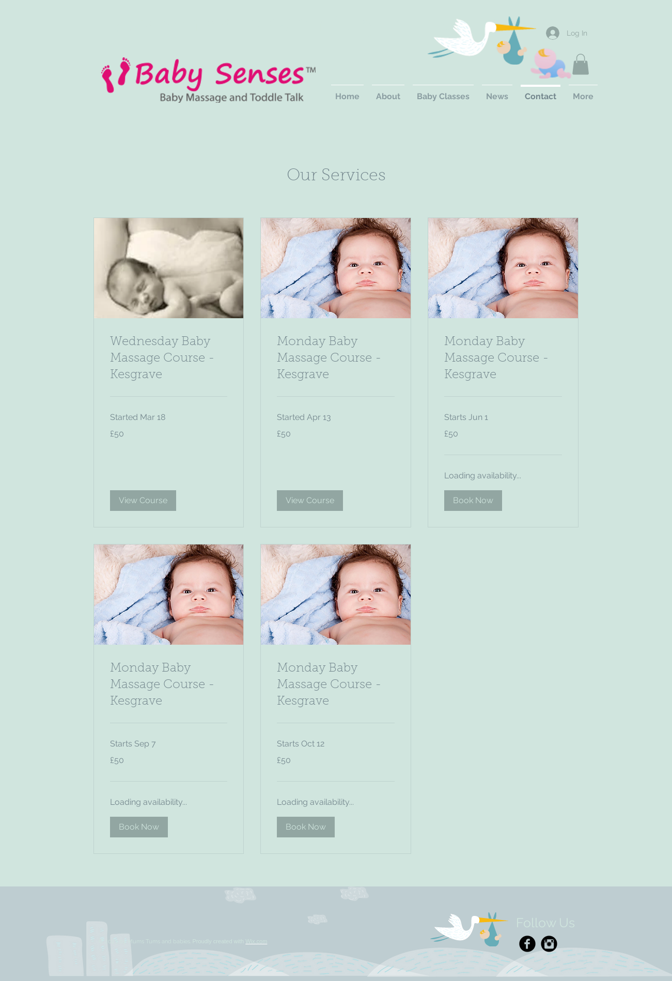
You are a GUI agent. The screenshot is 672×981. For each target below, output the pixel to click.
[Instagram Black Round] (549, 944)
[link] (169, 359)
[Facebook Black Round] (527, 944)
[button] (580, 64)
